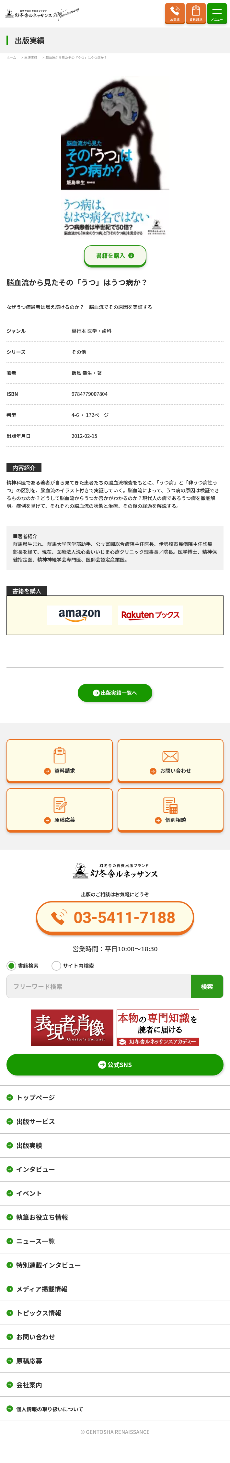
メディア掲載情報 (42, 1289)
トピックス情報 (38, 1312)
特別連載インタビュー (48, 1265)
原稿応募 (29, 1360)
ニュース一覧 (35, 1241)
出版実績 (29, 1145)
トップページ (35, 1097)
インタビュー (35, 1169)
